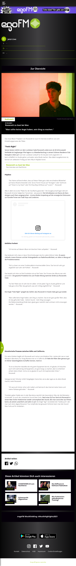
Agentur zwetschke (41, 562)
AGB (33, 551)
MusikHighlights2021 (48, 516)
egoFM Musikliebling (28, 516)
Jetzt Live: (9, 39)
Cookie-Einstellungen (55, 551)
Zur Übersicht (38, 68)
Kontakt (16, 551)
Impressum (42, 551)
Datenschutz (26, 551)
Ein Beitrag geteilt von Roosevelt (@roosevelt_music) (38, 237)
